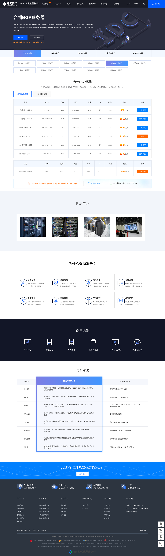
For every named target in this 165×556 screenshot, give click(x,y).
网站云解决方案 (44, 515)
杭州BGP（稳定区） (24, 63)
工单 (161, 545)
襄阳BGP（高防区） (116, 70)
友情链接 (107, 518)
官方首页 (58, 4)
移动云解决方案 (44, 518)
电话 (161, 539)
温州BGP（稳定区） (70, 63)
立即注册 (82, 474)
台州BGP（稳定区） (116, 63)
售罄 (142, 136)
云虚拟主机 (20, 508)
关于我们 (117, 4)
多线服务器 (55, 53)
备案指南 (64, 508)
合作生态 (105, 4)
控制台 (136, 4)
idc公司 (44, 530)
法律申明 (107, 512)
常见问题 (64, 512)
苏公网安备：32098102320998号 (70, 540)
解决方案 (81, 4)
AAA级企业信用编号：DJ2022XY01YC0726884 (121, 540)
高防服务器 (27, 530)
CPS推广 (85, 508)
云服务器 (20, 512)
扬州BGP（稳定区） (93, 63)
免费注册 (158, 4)
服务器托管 (20, 518)
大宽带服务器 (110, 53)
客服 (161, 526)
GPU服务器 (82, 53)
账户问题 (64, 505)
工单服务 (64, 515)
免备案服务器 (138, 53)
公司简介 (107, 505)
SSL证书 (20, 521)
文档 (128, 4)
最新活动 (45, 4)
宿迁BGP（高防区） (47, 70)
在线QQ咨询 (94, 183)
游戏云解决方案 (44, 505)
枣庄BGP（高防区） (70, 70)
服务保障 (93, 4)
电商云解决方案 (44, 512)
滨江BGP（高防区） (47, 63)
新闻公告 (107, 508)
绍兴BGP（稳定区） (140, 63)
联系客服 (37, 37)
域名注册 (20, 505)
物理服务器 (20, 515)
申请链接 (142, 530)
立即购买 (20, 37)
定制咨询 (142, 171)
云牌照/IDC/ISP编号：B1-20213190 (77, 544)
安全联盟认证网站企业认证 (94, 540)
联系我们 (107, 515)
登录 (143, 4)
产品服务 (69, 4)
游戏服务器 (36, 530)
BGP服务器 (27, 53)
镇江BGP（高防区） (93, 70)
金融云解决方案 (44, 508)
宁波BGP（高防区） (24, 70)
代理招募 (85, 505)
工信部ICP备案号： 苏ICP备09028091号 (44, 540)
